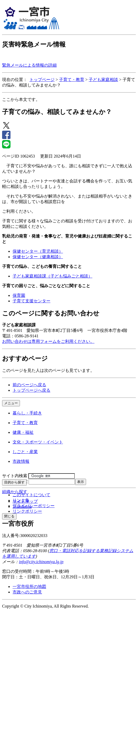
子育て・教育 (71, 79)
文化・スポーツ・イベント (38, 442)
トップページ (42, 79)
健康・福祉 (23, 432)
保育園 (19, 295)
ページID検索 (15, 481)
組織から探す (14, 491)
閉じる (9, 516)
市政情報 (21, 461)
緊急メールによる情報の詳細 (29, 65)
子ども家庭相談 (103, 79)
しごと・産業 (25, 451)
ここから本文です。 (21, 99)
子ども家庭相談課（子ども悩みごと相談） (52, 276)
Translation (22, 506)
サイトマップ (25, 501)
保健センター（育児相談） (38, 251)
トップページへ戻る (31, 390)
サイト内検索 (14, 476)
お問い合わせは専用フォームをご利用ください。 (48, 341)
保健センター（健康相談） (38, 257)
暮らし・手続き (27, 413)
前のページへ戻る (29, 385)
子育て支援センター (31, 301)
